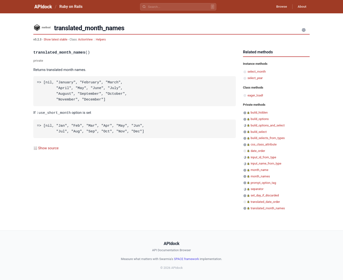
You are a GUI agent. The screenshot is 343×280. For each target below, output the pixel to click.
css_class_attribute (264, 144)
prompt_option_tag (263, 183)
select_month (256, 71)
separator (257, 189)
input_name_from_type (266, 163)
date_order (258, 151)
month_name (259, 170)
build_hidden (259, 112)
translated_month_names (268, 208)
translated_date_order (265, 202)
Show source (48, 148)
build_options (260, 119)
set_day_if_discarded (265, 195)
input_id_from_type (263, 157)
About (301, 7)
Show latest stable (56, 39)
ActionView (85, 39)
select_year (255, 78)
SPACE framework (186, 259)
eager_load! (255, 95)
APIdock (43, 7)
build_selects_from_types (268, 138)
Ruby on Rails (70, 6)
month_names (260, 176)
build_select (259, 132)
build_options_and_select (268, 125)
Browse (279, 7)
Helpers (101, 39)
